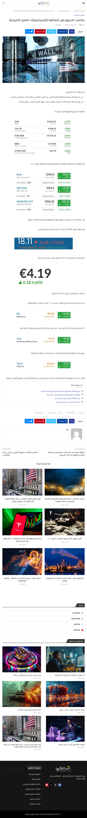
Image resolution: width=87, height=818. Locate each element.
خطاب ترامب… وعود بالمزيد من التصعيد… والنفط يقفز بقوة (22, 579)
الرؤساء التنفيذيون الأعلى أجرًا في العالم (71, 745)
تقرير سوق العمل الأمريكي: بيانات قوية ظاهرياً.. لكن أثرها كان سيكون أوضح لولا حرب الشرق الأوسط (22, 746)
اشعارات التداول (35, 799)
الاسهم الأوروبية (39, 413)
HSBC (61, 413)
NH (80, 24)
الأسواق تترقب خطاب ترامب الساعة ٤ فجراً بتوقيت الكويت (64, 579)
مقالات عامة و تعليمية (32, 789)
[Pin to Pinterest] (40, 31)
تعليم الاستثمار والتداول (32, 794)
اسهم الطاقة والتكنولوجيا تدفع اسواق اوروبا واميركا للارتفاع (60, 391)
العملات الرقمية (35, 804)
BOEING (81, 413)
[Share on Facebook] (62, 31)
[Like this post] (71, 31)
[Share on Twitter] (51, 31)
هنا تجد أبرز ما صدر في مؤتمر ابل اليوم (68, 402)
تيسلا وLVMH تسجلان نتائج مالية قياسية (67, 398)
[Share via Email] (29, 31)
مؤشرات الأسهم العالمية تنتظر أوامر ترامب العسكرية (63, 394)
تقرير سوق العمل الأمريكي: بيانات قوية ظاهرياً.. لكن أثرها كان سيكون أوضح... (22, 500)
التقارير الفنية (36, 779)
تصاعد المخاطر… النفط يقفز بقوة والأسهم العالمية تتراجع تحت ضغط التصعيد (64, 500)
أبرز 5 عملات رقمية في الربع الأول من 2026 (27, 675)
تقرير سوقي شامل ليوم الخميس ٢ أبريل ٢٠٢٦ (65, 538)
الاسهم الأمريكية (51, 413)
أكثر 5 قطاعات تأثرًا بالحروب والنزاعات (29, 710)
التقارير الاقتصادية (63, 11)
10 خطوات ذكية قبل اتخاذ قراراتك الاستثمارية (70, 675)
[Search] (3, 3)
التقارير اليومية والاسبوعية (31, 784)
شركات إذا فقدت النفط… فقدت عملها (72, 710)
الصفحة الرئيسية (79, 11)
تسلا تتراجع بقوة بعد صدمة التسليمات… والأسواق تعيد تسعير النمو (22, 540)
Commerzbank (70, 413)
